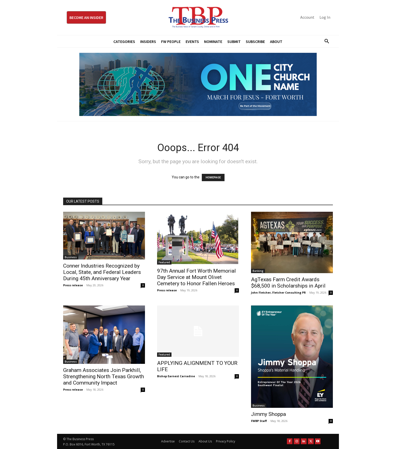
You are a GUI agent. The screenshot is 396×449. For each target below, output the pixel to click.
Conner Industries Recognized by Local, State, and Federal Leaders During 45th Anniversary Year (102, 272)
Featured (164, 262)
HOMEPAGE (213, 177)
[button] (325, 41)
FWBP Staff (259, 421)
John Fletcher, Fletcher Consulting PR (278, 292)
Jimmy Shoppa (268, 414)
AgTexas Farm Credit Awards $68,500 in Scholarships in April (288, 282)
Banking (258, 271)
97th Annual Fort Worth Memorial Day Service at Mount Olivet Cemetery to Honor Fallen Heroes (196, 277)
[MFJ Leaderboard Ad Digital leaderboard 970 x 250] (198, 84)
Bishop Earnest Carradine (176, 376)
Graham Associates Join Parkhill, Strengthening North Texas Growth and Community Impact (103, 376)
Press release (73, 285)
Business (71, 257)
